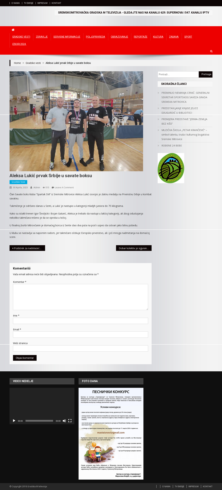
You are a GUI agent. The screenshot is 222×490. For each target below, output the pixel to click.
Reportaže (140, 36)
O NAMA (15, 3)
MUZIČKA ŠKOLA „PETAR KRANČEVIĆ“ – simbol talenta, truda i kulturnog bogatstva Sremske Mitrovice (185, 134)
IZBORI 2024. (19, 44)
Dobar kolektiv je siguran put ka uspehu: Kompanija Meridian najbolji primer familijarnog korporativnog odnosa (135, 248)
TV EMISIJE (28, 3)
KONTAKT (56, 3)
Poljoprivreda (95, 36)
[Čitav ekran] (70, 421)
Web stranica (20, 343)
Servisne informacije (66, 36)
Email (17, 329)
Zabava (174, 36)
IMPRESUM (42, 3)
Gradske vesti (21, 36)
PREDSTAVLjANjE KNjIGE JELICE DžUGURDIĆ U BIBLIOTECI (179, 110)
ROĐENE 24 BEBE (171, 145)
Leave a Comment (64, 187)
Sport (188, 36)
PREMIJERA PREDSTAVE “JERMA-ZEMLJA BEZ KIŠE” (184, 121)
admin (36, 187)
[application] (42, 406)
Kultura (158, 36)
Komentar (19, 282)
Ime (16, 315)
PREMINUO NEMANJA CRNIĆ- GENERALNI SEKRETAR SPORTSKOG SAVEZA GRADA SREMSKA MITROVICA (185, 97)
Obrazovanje (119, 36)
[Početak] (14, 421)
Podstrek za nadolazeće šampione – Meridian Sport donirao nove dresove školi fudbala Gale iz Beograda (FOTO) (29, 248)
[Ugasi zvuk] (64, 421)
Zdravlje (42, 36)
